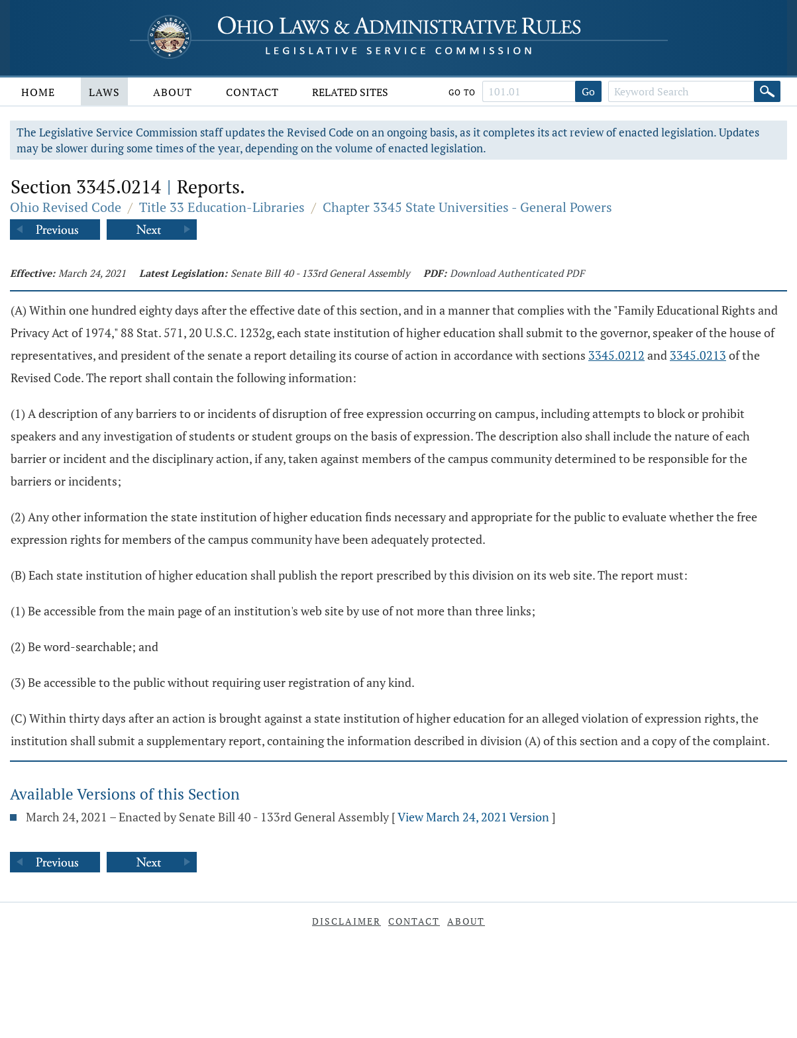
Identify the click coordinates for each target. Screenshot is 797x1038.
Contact (252, 92)
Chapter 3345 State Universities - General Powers (467, 207)
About (172, 92)
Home (38, 92)
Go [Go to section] (588, 91)
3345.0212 (616, 355)
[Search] (767, 91)
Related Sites (350, 92)
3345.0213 (698, 355)
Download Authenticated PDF (517, 273)
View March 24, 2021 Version (473, 817)
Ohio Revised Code (65, 207)
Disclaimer (346, 921)
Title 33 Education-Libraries (222, 207)
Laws (104, 92)
